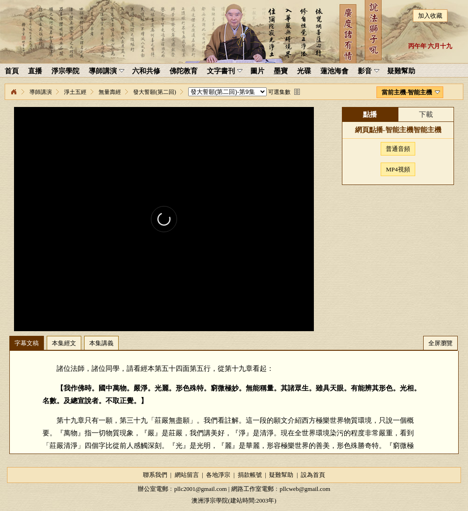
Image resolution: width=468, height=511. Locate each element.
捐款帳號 (250, 474)
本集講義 (101, 343)
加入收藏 (430, 15)
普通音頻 (398, 148)
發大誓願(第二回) (154, 92)
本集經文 (64, 343)
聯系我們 (155, 474)
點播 (370, 114)
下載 (426, 114)
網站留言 (187, 474)
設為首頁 (313, 474)
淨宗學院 (13, 92)
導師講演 (40, 92)
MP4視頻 (398, 169)
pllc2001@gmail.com (200, 488)
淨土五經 (75, 92)
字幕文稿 (26, 343)
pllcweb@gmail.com (305, 488)
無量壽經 (110, 92)
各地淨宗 (218, 474)
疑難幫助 (281, 474)
